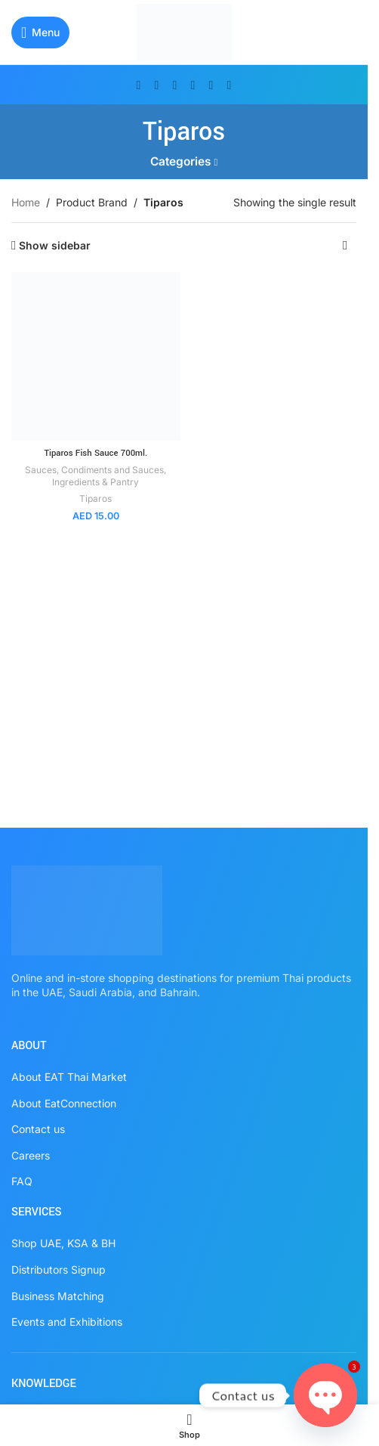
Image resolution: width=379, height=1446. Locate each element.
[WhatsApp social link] (211, 84)
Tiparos (95, 498)
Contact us (38, 1128)
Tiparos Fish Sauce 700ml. (95, 453)
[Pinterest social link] (193, 84)
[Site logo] (184, 30)
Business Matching (57, 1296)
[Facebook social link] (139, 84)
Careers (30, 1155)
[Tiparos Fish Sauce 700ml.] (95, 356)
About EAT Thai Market (69, 1076)
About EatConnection (63, 1103)
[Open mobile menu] (40, 32)
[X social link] (157, 84)
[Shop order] (345, 245)
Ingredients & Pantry (95, 482)
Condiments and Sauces (112, 469)
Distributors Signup (58, 1269)
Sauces (41, 469)
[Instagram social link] (175, 84)
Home (25, 202)
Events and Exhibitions (66, 1321)
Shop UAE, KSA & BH (63, 1243)
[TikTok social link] (229, 84)
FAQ (21, 1181)
